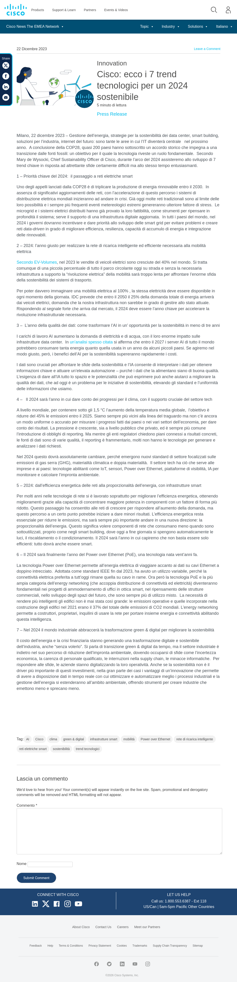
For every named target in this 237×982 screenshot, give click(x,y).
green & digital (73, 739)
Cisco (39, 739)
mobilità (128, 739)
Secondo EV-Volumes (37, 262)
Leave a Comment (207, 49)
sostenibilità (61, 749)
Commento (27, 805)
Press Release (112, 114)
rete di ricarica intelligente (194, 739)
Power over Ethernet (155, 739)
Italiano (224, 26)
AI (27, 739)
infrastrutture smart (103, 739)
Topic (147, 26)
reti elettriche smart (33, 749)
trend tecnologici (88, 749)
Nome (22, 864)
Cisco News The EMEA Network (35, 26)
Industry (171, 26)
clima (53, 739)
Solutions (198, 26)
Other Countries (201, 907)
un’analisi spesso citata (91, 342)
